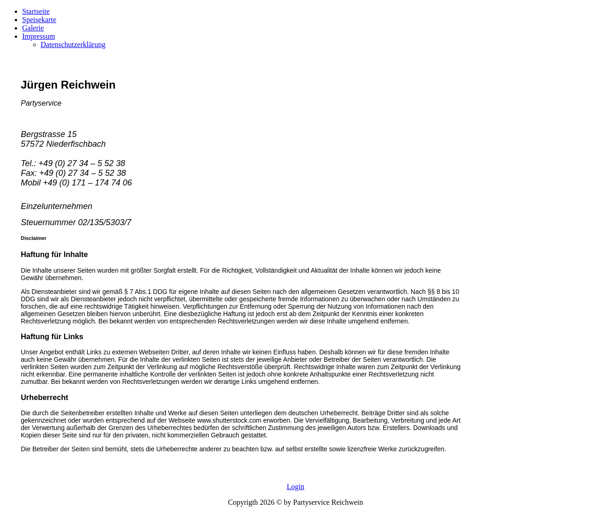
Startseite (36, 11)
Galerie (33, 28)
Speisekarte (39, 20)
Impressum (38, 36)
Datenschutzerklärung (73, 44)
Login (295, 486)
